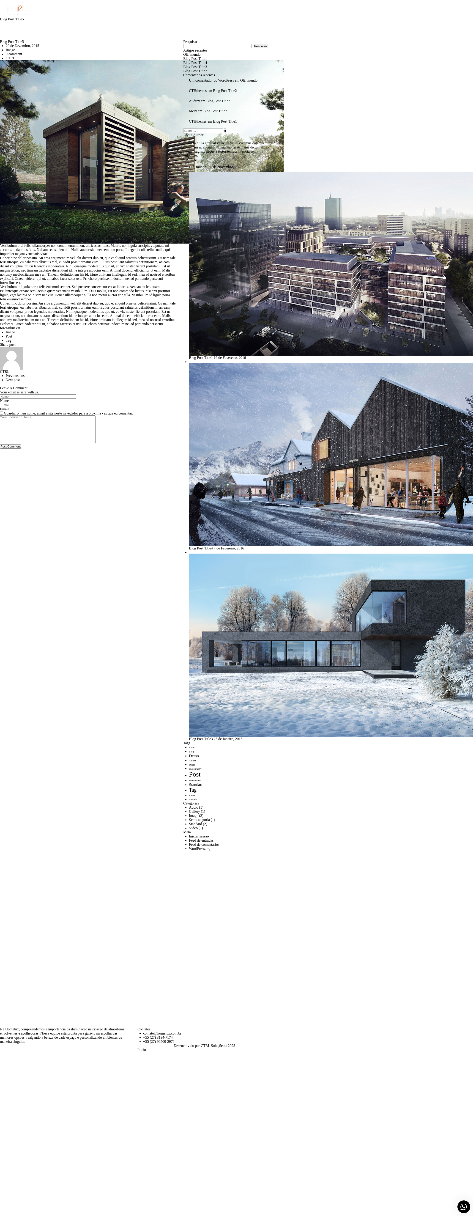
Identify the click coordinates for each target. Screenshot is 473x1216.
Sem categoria (199, 820)
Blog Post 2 (195, 71)
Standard (195, 824)
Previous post (16, 376)
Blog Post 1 (195, 58)
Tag (8, 340)
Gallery (194, 811)
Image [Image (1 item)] (192, 764)
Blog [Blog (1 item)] (191, 751)
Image (10, 50)
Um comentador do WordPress (211, 80)
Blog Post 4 (195, 63)
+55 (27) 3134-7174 (158, 1037)
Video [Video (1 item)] (192, 795)
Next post (13, 380)
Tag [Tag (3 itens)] (193, 790)
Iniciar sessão (199, 836)
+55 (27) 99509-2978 (159, 1041)
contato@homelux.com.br (162, 1033)
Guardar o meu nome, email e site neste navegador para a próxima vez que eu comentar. (68, 413)
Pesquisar (190, 42)
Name (4, 401)
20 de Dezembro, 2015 (22, 46)
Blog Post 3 (195, 67)
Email (4, 409)
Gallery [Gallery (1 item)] (192, 760)
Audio (193, 807)
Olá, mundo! (192, 54)
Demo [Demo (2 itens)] (194, 755)
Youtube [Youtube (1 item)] (193, 799)
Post (9, 336)
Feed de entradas (201, 840)
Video (193, 828)
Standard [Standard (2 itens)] (196, 784)
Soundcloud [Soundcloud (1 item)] (195, 780)
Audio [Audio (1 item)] (192, 747)
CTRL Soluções (212, 1046)
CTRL (10, 58)
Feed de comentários (204, 844)
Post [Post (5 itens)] (195, 774)
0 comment (14, 54)
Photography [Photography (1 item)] (195, 769)
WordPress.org (200, 849)
